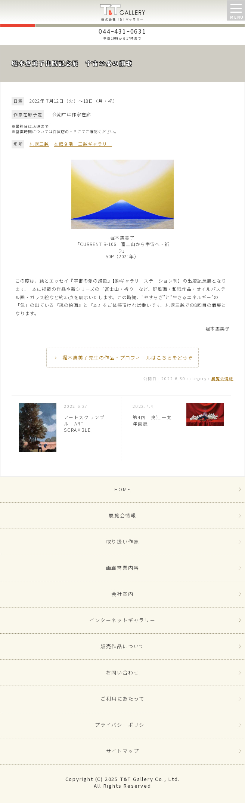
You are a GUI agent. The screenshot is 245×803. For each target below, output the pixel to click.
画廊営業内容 (122, 567)
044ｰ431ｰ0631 (122, 33)
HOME (122, 489)
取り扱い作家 (122, 541)
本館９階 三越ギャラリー (83, 144)
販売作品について (122, 646)
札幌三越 (39, 144)
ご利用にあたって (122, 698)
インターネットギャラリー (122, 620)
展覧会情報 (222, 378)
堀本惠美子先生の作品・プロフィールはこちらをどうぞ (127, 357)
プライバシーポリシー (122, 724)
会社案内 (122, 593)
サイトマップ (122, 750)
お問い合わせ (122, 672)
